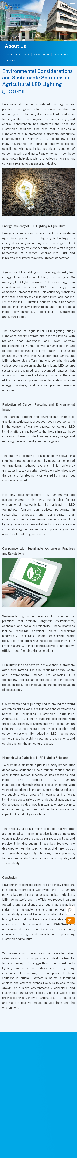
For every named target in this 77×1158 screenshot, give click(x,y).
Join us (11, 60)
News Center (41, 54)
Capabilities (60, 54)
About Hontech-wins (17, 54)
